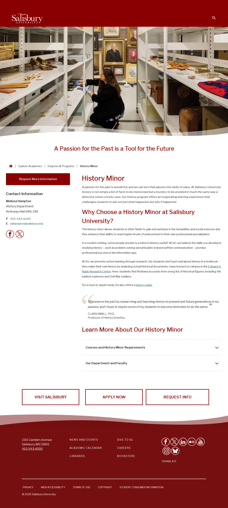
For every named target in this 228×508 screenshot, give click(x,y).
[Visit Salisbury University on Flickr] (192, 442)
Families (175, 5)
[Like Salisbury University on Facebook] (166, 442)
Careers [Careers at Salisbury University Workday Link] (124, 447)
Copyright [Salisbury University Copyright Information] (105, 487)
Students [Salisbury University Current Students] (131, 5)
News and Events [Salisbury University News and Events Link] (83, 439)
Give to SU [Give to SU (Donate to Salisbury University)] (125, 439)
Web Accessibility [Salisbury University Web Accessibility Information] (53, 487)
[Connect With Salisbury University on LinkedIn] (183, 442)
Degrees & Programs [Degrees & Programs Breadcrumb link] (61, 166)
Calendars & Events (105, 5)
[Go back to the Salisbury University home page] (10, 166)
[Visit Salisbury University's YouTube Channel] (200, 442)
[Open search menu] (211, 15)
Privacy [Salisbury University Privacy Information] (28, 487)
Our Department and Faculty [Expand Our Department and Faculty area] (153, 363)
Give (209, 4)
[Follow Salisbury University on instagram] (166, 451)
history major (144, 285)
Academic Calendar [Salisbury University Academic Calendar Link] (85, 447)
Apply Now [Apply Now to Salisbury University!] (114, 397)
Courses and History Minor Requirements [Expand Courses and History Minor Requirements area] (153, 347)
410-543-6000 (32, 449)
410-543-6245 (20, 219)
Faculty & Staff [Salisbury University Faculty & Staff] (153, 5)
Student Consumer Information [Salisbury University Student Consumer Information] (141, 487)
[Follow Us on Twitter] (174, 442)
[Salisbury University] (27, 18)
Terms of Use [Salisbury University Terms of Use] (81, 487)
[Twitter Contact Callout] (20, 234)
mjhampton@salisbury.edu (26, 223)
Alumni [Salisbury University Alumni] (190, 5)
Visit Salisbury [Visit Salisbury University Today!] (51, 397)
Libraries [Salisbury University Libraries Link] (77, 456)
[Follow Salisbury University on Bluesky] (175, 451)
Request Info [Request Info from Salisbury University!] (177, 397)
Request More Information (38, 179)
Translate (169, 461)
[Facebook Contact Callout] (10, 234)
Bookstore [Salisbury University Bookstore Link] (126, 456)
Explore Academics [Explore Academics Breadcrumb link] (30, 166)
